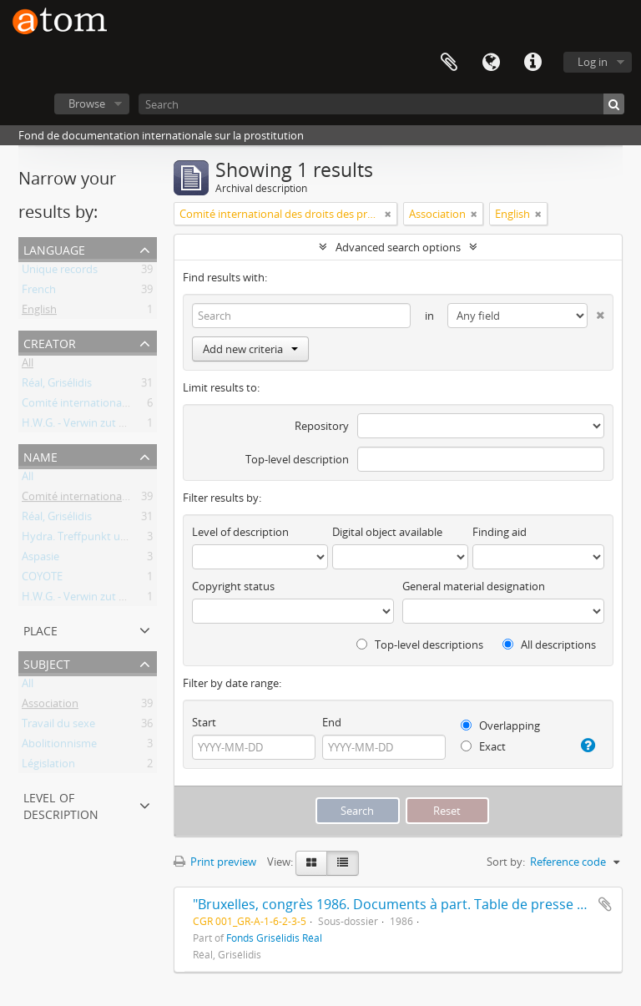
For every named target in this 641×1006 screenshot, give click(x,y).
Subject (46, 662)
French (39, 292)
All (27, 365)
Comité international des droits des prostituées (138, 405)
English (39, 312)
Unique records (60, 272)
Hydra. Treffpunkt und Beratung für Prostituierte (143, 539)
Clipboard (449, 62)
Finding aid (499, 531)
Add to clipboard (605, 904)
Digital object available (387, 531)
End (331, 722)
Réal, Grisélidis (57, 385)
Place (40, 629)
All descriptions (549, 644)
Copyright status (233, 586)
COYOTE (42, 579)
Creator (49, 342)
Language (491, 62)
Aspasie (40, 559)
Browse (86, 103)
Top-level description (297, 459)
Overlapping (500, 725)
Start (204, 722)
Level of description (60, 804)
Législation (48, 766)
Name (40, 455)
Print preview (215, 861)
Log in (593, 61)
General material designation (473, 586)
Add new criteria (250, 348)
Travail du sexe (58, 726)
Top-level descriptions (419, 644)
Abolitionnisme (59, 746)
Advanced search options (398, 247)
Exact (483, 746)
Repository (322, 425)
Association (50, 706)
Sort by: (506, 861)
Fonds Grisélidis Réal (274, 937)
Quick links (532, 62)
